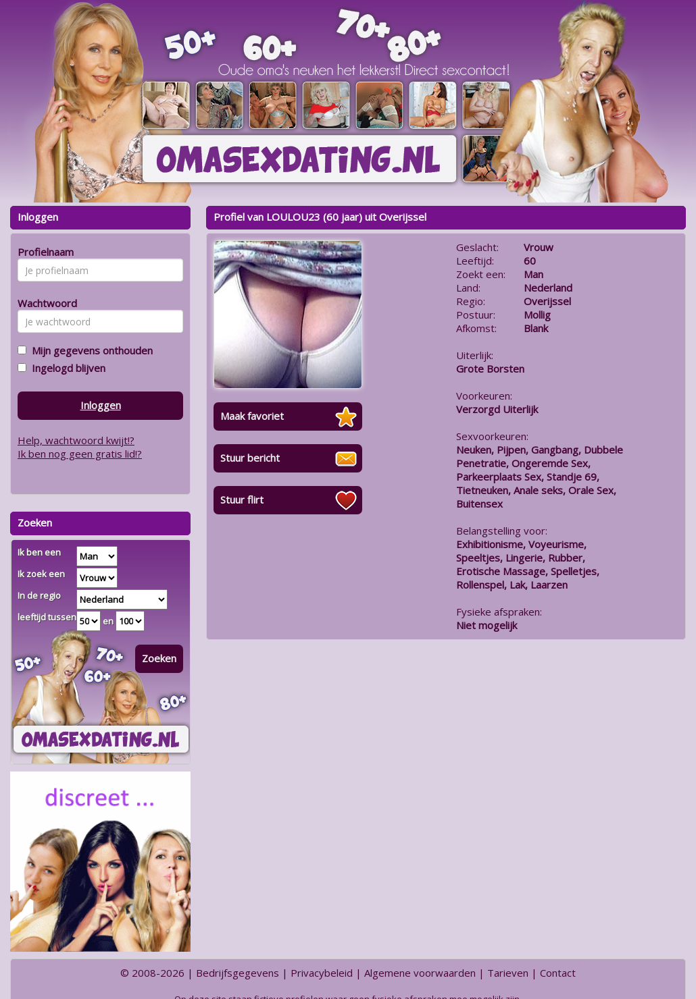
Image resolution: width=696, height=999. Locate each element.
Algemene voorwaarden (420, 972)
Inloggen (100, 405)
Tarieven (507, 972)
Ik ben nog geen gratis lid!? (80, 453)
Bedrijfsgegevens (237, 972)
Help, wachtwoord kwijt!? (76, 440)
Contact (558, 972)
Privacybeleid (322, 972)
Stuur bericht (250, 457)
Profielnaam (44, 252)
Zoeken (159, 658)
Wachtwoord (44, 303)
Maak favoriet (252, 416)
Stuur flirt (242, 499)
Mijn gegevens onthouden (89, 350)
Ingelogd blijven (65, 368)
